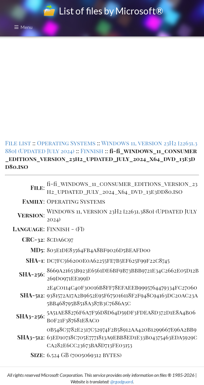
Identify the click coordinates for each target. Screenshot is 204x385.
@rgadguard (121, 381)
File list (18, 143)
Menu (23, 27)
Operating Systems (66, 143)
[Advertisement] (102, 87)
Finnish (91, 151)
